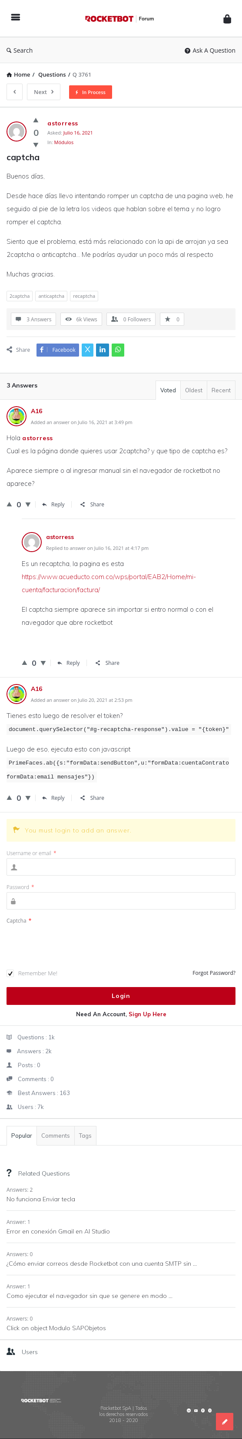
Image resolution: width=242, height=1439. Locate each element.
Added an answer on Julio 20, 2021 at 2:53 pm (82, 700)
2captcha (20, 296)
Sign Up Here (147, 1014)
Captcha (19, 920)
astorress (37, 438)
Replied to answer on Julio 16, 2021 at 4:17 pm (97, 548)
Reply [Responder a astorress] (68, 663)
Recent (221, 390)
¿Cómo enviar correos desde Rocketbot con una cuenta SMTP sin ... (102, 1263)
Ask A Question (210, 50)
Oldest (193, 390)
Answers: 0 (20, 1254)
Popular (21, 1135)
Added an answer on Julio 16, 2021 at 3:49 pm (82, 422)
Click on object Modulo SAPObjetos (56, 1328)
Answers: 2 (20, 1189)
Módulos (64, 142)
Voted (168, 390)
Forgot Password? (213, 973)
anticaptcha (51, 296)
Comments (55, 1135)
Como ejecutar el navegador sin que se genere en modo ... (89, 1296)
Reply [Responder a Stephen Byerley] (53, 504)
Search (20, 50)
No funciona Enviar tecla (41, 1199)
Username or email (31, 853)
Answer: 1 (18, 1222)
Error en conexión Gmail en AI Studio (58, 1231)
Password (20, 887)
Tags (85, 1135)
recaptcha (84, 296)
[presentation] (73, 947)
